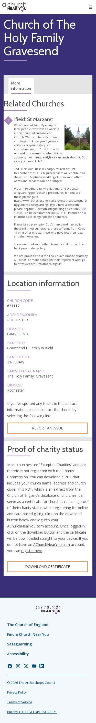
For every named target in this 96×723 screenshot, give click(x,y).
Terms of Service (19, 702)
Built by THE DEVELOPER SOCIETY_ (32, 712)
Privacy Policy (17, 692)
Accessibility (18, 653)
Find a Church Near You (28, 634)
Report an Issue (47, 428)
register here (31, 550)
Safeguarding (19, 644)
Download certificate (47, 566)
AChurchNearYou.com (25, 526)
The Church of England (27, 624)
